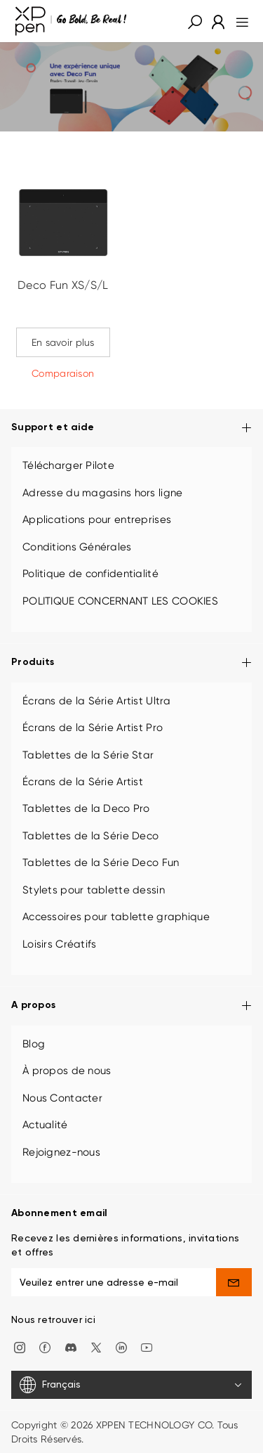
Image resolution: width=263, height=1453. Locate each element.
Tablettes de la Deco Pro (86, 808)
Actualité (45, 1124)
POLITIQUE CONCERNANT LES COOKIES (120, 601)
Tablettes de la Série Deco (90, 835)
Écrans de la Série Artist (82, 781)
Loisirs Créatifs (59, 944)
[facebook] (44, 1346)
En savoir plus (63, 342)
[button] (195, 21)
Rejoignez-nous (61, 1152)
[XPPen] (71, 21)
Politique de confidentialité (90, 573)
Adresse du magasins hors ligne (102, 492)
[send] (234, 1282)
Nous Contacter (62, 1098)
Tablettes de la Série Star (88, 755)
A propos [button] (131, 1006)
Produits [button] (131, 663)
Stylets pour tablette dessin (93, 890)
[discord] (70, 1346)
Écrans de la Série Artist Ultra (96, 701)
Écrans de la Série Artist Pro (92, 727)
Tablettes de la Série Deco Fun (100, 862)
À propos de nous (66, 1070)
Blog (33, 1044)
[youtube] (146, 1346)
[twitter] (96, 1346)
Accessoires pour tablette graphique (116, 916)
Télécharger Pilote (68, 465)
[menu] (238, 21)
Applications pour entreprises (96, 519)
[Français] (131, 1385)
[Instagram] (19, 1346)
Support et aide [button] (131, 428)
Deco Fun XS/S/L (63, 285)
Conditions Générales (77, 547)
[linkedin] (121, 1346)
